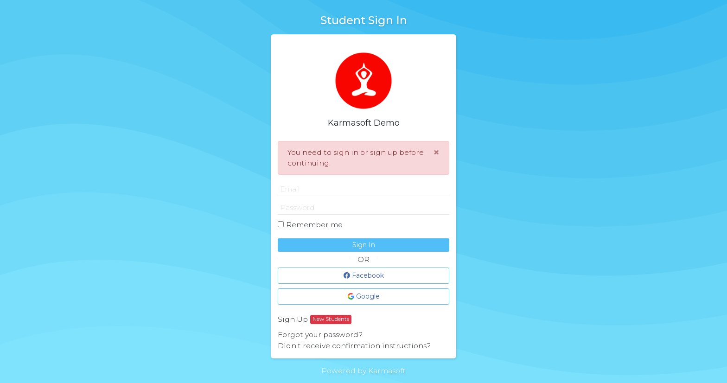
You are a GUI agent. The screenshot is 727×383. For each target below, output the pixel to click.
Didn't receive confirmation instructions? (354, 345)
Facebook (364, 275)
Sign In (363, 245)
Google (364, 296)
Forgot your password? (320, 334)
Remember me (314, 224)
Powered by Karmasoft (363, 370)
